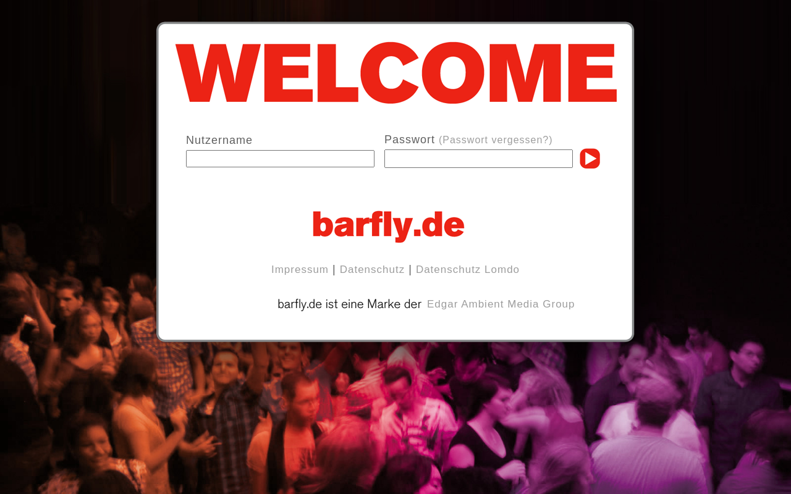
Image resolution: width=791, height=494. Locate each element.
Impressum (300, 269)
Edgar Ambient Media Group (501, 304)
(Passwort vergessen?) (496, 140)
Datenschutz (372, 269)
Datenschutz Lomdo (468, 269)
